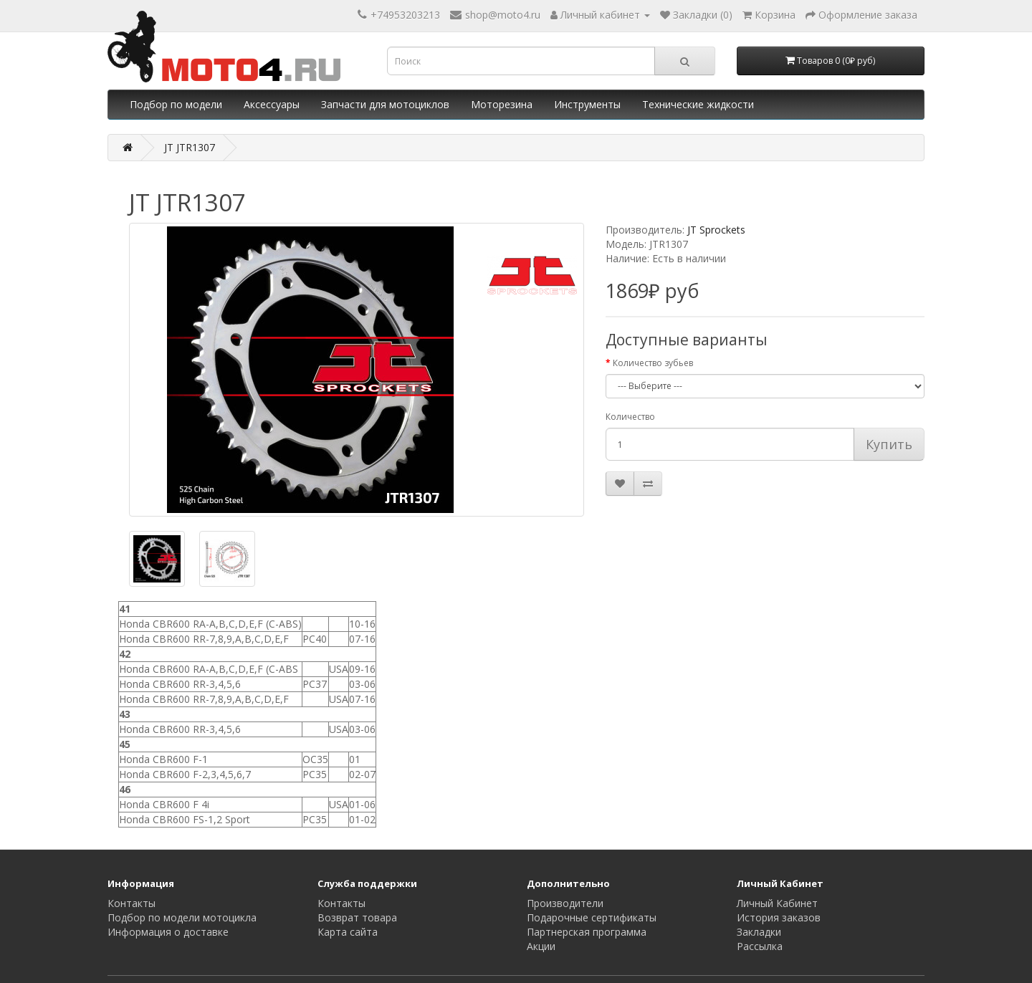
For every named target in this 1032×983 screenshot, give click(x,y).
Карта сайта (347, 932)
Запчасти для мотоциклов (385, 104)
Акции (541, 946)
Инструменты (587, 104)
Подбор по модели (176, 104)
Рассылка (760, 946)
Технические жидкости (698, 104)
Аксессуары (272, 104)
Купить (889, 444)
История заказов (779, 917)
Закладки (759, 932)
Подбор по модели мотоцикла (182, 917)
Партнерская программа (586, 932)
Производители (565, 903)
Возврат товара (357, 917)
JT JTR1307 (189, 147)
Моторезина (501, 104)
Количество (630, 417)
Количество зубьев (653, 363)
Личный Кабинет (777, 903)
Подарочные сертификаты (591, 917)
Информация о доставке (168, 932)
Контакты (132, 903)
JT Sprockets (716, 229)
